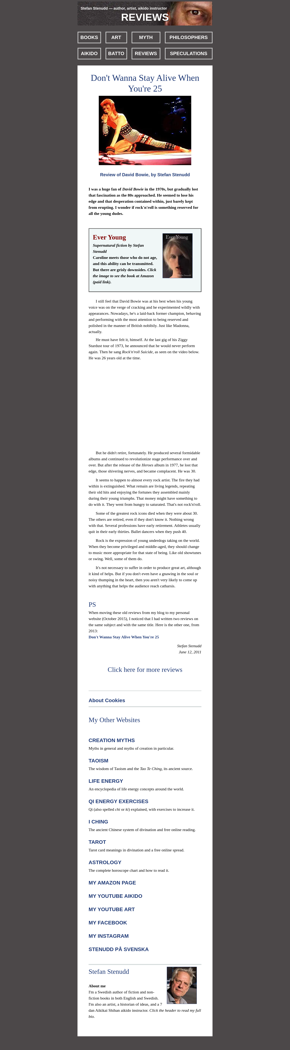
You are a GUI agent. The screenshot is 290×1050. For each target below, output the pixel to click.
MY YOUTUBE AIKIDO (115, 896)
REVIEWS (145, 17)
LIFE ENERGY (106, 781)
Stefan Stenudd (109, 971)
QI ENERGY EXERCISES (118, 801)
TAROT (97, 842)
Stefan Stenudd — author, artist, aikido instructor (124, 8)
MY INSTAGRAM (109, 936)
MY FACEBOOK (108, 923)
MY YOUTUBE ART (112, 909)
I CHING (98, 822)
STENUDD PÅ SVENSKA (119, 949)
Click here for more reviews (145, 669)
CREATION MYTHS (112, 740)
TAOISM (98, 761)
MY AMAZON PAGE (112, 883)
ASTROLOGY (105, 862)
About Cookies (107, 700)
